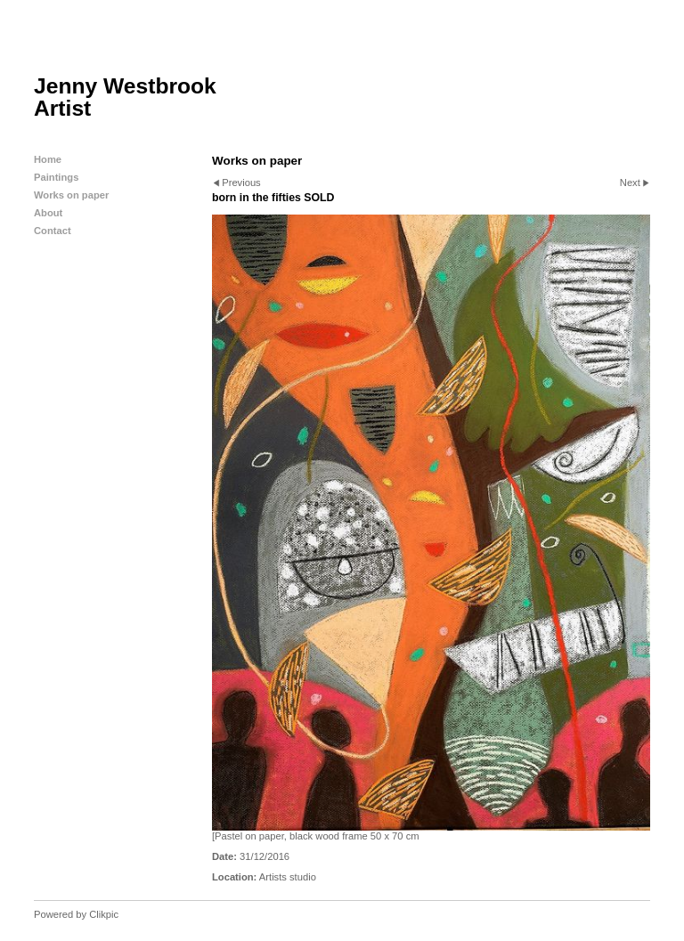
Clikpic (103, 914)
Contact (52, 230)
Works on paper (71, 195)
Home (47, 159)
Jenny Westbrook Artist (125, 97)
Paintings (56, 177)
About (48, 212)
